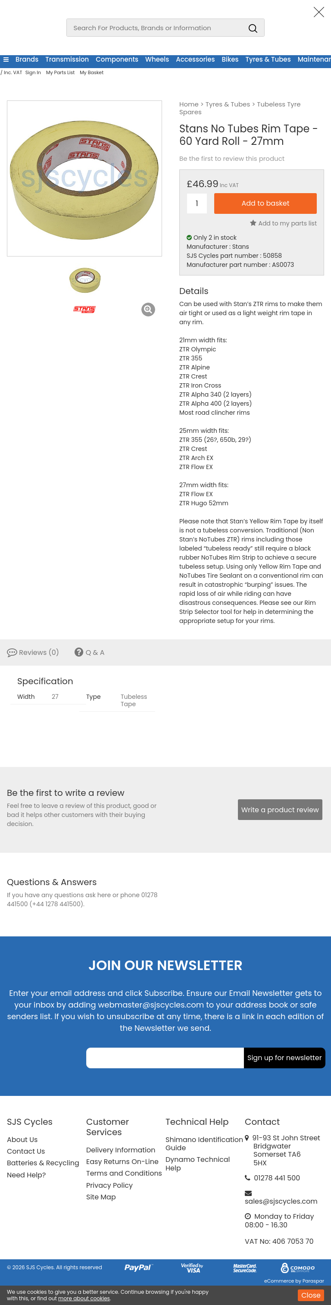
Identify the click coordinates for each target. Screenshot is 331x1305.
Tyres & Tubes (268, 59)
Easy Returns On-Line (122, 1162)
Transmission (67, 59)
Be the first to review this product (231, 159)
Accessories (195, 59)
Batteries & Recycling (43, 1163)
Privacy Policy (109, 1185)
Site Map (101, 1197)
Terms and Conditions (124, 1173)
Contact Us (26, 1151)
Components (117, 59)
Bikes (230, 59)
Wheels (157, 59)
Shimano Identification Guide (204, 1144)
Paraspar (313, 1280)
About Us (22, 1140)
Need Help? (26, 1175)
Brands (27, 59)
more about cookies (84, 1298)
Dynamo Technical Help (198, 1164)
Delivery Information (120, 1150)
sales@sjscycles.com (281, 1201)
